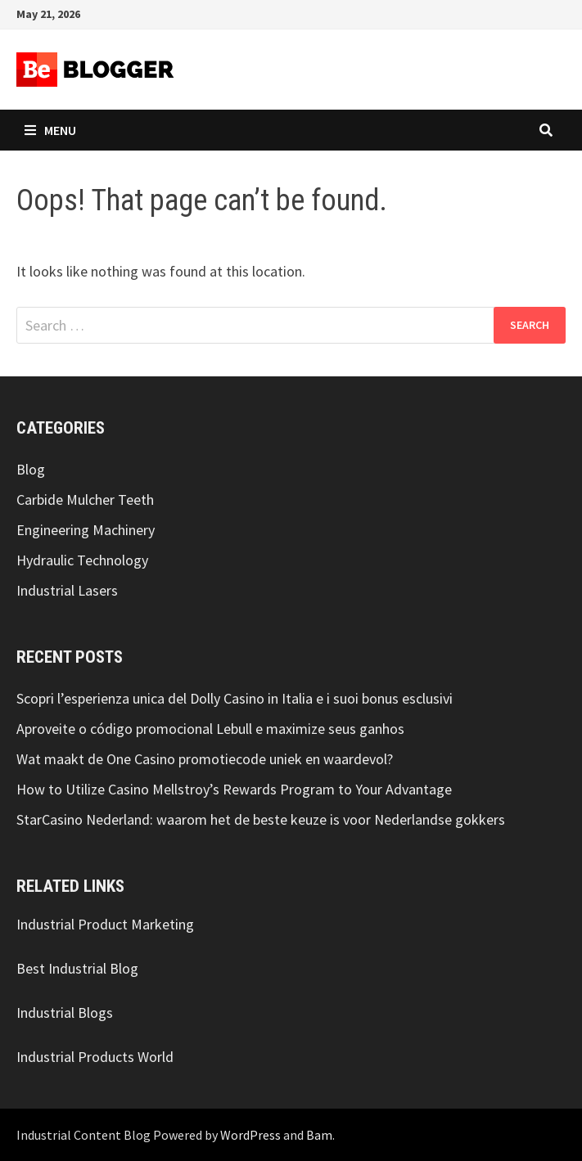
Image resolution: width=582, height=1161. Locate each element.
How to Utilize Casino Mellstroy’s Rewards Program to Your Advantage (234, 789)
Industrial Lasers (67, 590)
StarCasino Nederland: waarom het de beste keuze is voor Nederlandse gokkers (260, 819)
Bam (319, 1135)
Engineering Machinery (85, 529)
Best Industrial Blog (77, 968)
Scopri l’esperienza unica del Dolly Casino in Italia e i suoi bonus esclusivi (234, 698)
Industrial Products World (95, 1056)
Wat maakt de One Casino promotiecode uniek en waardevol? (204, 758)
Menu (50, 130)
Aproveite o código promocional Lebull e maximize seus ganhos (210, 728)
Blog (30, 469)
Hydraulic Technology (82, 560)
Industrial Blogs (64, 1012)
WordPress (250, 1135)
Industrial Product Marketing (105, 924)
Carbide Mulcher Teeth (85, 499)
